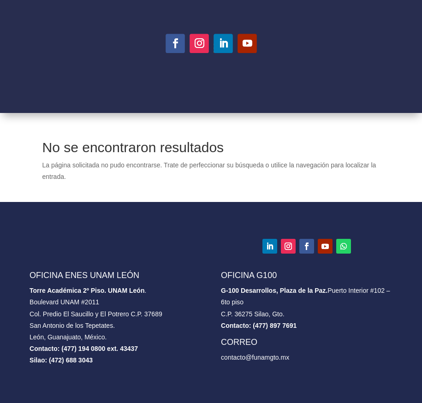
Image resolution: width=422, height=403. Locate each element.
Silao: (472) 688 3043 (61, 360)
